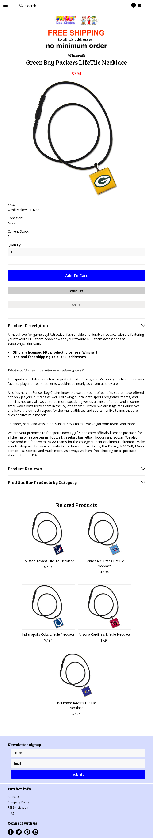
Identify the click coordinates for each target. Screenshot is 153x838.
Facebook (11, 832)
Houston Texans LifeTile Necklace (48, 561)
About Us (14, 797)
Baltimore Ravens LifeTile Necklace (76, 705)
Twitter (19, 832)
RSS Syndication (18, 808)
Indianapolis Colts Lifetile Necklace (48, 634)
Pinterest (27, 832)
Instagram (35, 832)
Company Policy (18, 802)
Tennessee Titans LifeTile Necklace (104, 563)
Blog (11, 813)
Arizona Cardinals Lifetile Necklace (105, 634)
